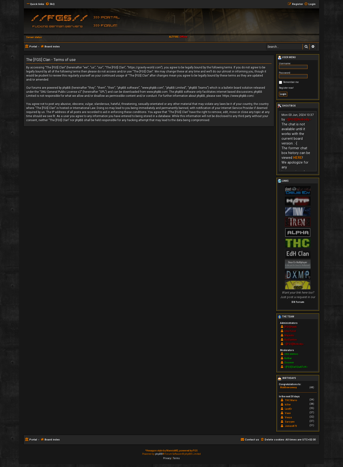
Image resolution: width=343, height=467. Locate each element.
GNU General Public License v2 (61, 91)
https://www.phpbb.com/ (238, 96)
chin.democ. (291, 354)
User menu (287, 58)
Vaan (288, 413)
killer (288, 404)
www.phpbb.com (157, 91)
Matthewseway (288, 387)
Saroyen (290, 421)
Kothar (288, 358)
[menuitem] (50, 4)
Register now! (286, 88)
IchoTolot (290, 331)
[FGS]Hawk (290, 327)
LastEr (288, 409)
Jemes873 (291, 426)
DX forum (298, 302)
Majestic (289, 335)
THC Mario (291, 400)
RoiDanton (290, 339)
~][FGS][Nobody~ (298, 119)
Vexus (288, 417)
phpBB (159, 454)
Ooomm (289, 362)
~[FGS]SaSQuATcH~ (296, 367)
